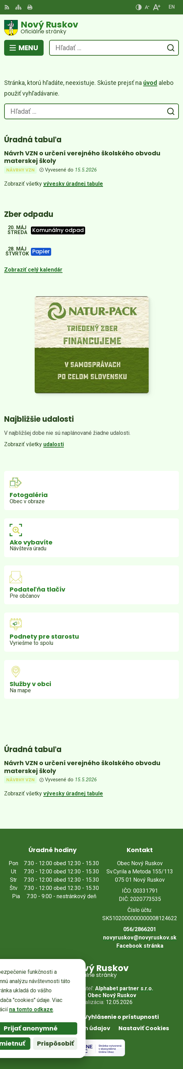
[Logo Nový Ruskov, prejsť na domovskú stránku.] (91, 28)
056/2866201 (139, 929)
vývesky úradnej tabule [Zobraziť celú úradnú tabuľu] (73, 183)
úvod (150, 82)
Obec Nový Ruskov (112, 995)
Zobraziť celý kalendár (33, 269)
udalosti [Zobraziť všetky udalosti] (53, 444)
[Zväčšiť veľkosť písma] (156, 7)
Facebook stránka (139, 946)
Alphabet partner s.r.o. (124, 988)
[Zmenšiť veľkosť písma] (147, 7)
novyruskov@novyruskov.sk (139, 937)
